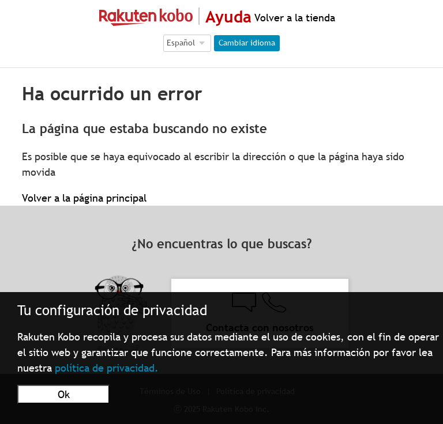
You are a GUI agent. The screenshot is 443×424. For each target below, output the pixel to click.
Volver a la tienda (293, 17)
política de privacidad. (107, 367)
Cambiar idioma (247, 42)
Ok (64, 394)
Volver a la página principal (84, 198)
